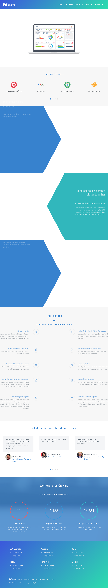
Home (61, 4)
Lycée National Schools (67, 87)
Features (69, 4)
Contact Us (99, 4)
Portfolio (79, 4)
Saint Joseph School (94, 87)
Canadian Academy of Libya (14, 87)
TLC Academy (41, 87)
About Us (89, 4)
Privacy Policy (51, 579)
